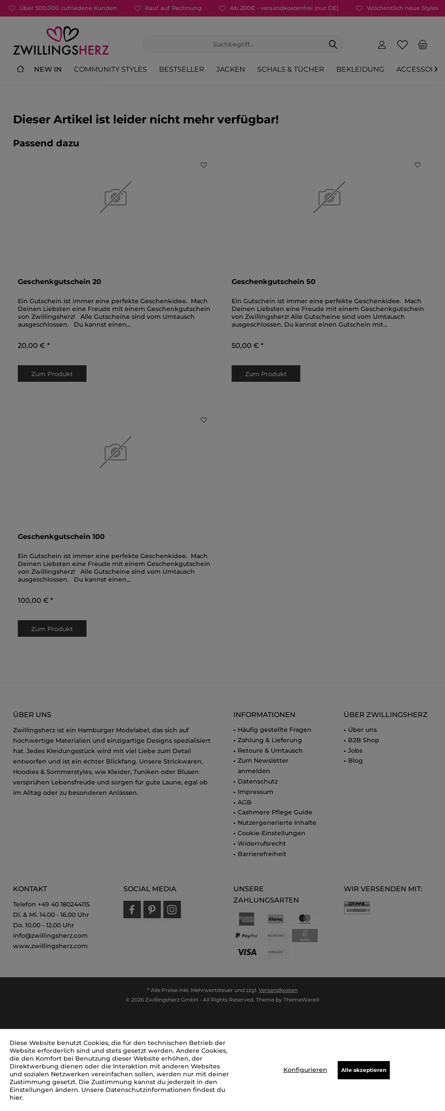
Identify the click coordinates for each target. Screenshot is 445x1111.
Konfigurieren (305, 1070)
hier (16, 1097)
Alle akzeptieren (363, 1070)
